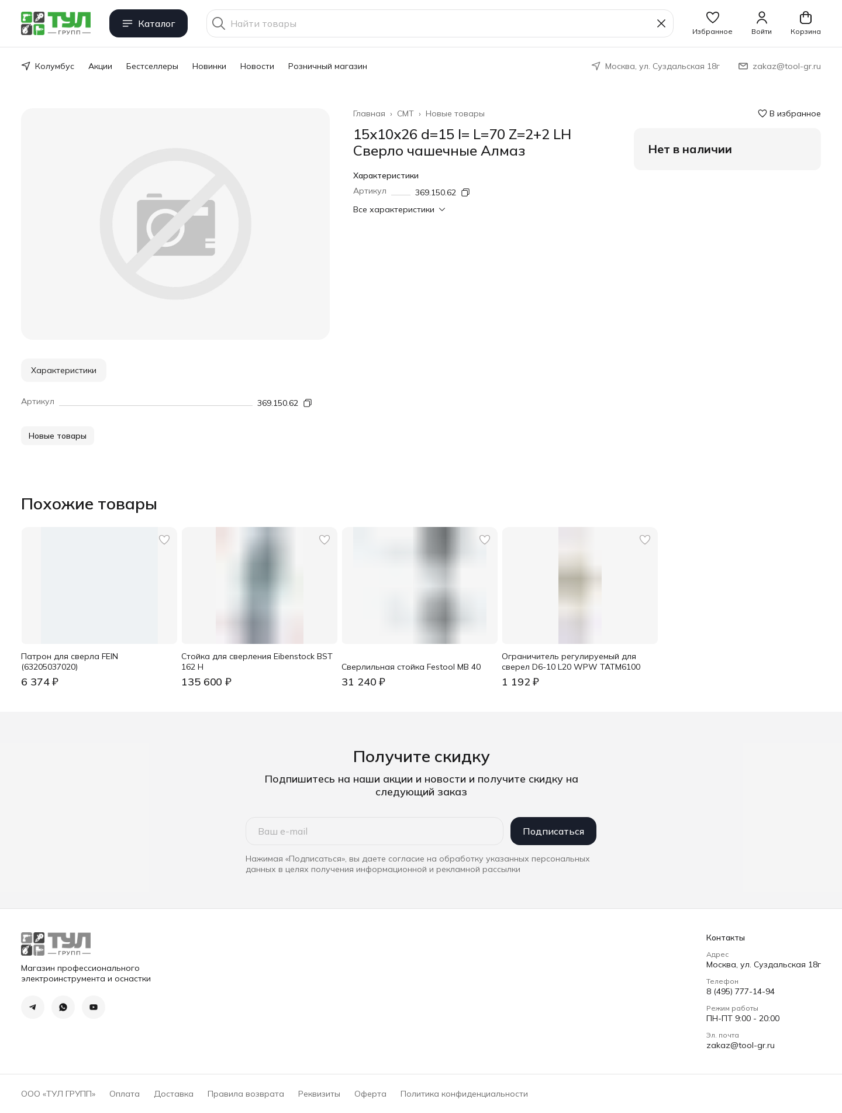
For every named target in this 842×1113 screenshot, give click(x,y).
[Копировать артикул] (465, 192)
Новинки (209, 66)
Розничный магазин (327, 66)
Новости (257, 66)
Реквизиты (319, 1093)
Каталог (148, 23)
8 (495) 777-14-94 (740, 991)
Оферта (370, 1093)
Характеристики (63, 370)
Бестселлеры (152, 66)
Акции (100, 66)
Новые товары (455, 113)
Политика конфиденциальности (464, 1093)
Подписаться (553, 831)
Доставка (174, 1093)
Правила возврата (246, 1093)
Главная (369, 113)
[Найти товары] (440, 23)
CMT (405, 113)
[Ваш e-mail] (374, 831)
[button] (712, 23)
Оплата (124, 1093)
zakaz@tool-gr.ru (740, 1045)
